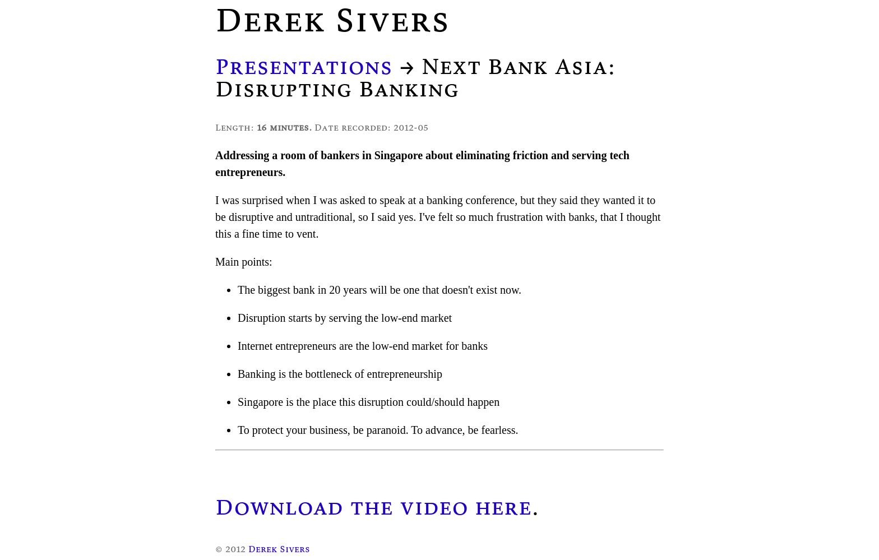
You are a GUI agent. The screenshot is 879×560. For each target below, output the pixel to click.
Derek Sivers (279, 548)
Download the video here (373, 507)
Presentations (303, 66)
